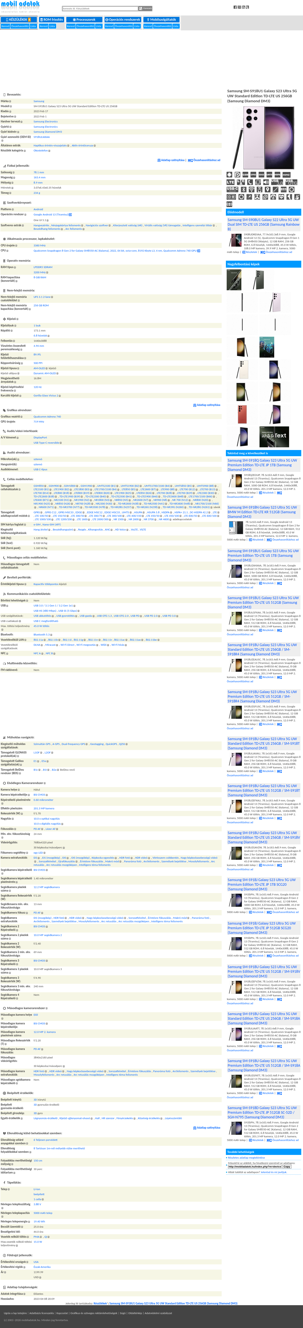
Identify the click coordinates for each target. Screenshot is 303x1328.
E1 (35, 761)
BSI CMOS (39, 794)
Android (38, 209)
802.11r (107, 639)
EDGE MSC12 (95, 512)
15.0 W (38, 1241)
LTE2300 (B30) (205, 493)
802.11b (53, 639)
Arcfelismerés (151, 861)
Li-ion (37, 1189)
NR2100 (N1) (61, 500)
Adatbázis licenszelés (41, 1313)
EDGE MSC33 (112, 512)
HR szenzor (108, 1118)
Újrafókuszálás (66, 861)
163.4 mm (40, 177)
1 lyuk (37, 325)
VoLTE (134, 529)
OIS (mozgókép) (80, 857)
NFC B (49, 653)
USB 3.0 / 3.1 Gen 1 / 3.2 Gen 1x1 (53, 605)
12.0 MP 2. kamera (45, 1032)
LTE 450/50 (152, 516)
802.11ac (119, 639)
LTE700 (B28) (164, 493)
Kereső (6, 26)
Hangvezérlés (41, 225)
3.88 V (37, 1204)
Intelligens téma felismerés (95, 865)
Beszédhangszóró (63, 529)
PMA (36, 1236)
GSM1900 (86, 486)
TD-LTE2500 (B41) (121, 496)
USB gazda (86, 615)
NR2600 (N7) (140, 500)
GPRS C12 (50, 512)
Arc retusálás (108, 921)
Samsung (39, 101)
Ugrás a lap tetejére (15, 1313)
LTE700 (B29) (184, 493)
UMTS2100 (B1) (106, 486)
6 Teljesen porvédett (46, 1140)
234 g (37, 193)
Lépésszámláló (173, 1118)
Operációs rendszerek (123, 19)
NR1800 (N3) (101, 500)
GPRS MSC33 (65, 512)
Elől (36, 1014)
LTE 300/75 (95, 516)
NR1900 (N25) (42, 503)
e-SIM (37, 524)
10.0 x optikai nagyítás (47, 818)
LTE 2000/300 (100, 519)
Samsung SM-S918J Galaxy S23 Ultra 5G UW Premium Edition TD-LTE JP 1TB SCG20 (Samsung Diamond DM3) (262, 884)
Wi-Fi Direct (67, 644)
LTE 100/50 (41, 516)
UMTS (125, 512)
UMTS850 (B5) (183, 486)
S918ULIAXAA (42, 137)
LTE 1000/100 (43, 519)
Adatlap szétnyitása (171, 160)
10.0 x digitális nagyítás (47, 823)
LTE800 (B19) (81, 493)
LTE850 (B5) (128, 489)
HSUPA (138, 512)
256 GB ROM (41, 305)
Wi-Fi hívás (117, 644)
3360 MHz (40, 245)
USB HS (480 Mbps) (45, 610)
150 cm (38, 1160)
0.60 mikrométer (43, 800)
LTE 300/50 (77, 516)
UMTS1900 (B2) (130, 486)
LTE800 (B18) (61, 493)
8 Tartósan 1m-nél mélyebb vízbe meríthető (59, 1148)
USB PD (135, 615)
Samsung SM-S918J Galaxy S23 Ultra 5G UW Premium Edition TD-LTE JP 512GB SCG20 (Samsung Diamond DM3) (262, 928)
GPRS (37, 512)
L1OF (37, 752)
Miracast (50, 644)
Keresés (145, 8)
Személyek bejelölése (173, 861)
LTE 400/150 (134, 516)
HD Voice (120, 529)
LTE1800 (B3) (81, 489)
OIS (64, 857)
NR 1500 (119, 519)
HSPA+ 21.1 (181, 512)
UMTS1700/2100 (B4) (157, 486)
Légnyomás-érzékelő (45, 1118)
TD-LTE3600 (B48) (173, 496)
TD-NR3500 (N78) (95, 507)
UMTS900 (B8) (205, 486)
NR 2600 (134, 519)
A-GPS (56, 744)
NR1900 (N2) (81, 500)
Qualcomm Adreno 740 (47, 416)
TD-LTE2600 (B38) (44, 496)
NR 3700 (149, 519)
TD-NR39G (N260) (173, 507)
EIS (35, 857)
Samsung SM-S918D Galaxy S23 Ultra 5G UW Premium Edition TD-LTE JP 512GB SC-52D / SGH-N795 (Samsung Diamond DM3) (262, 1112)
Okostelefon (41, 150)
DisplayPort (40, 437)
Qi (45, 1236)
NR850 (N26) (62, 503)
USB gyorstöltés (65, 615)
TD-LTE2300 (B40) (95, 496)
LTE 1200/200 (64, 519)
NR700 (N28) (83, 503)
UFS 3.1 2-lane (42, 297)
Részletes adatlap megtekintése (246, 1157)
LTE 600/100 (209, 516)
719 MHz (39, 421)
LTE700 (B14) (41, 493)
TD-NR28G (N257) (121, 507)
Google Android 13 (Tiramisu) (51, 214)
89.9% (37, 354)
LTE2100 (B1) (41, 489)
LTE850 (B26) (144, 493)
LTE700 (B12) (187, 489)
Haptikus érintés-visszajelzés (50, 145)
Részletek (249, 252)
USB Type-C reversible (46, 442)
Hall (97, 1118)
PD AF (37, 829)
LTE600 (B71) (41, 500)
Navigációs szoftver (97, 225)
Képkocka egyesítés (103, 857)
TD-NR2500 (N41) (154, 503)
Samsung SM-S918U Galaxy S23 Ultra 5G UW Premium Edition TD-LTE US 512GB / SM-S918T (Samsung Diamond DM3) (264, 790)
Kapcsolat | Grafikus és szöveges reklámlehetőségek (87, 1313)
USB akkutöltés (42, 615)
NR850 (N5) (121, 500)
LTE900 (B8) (168, 489)
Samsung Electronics (46, 121)
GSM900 (54, 486)
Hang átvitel (41, 529)
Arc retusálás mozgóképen (61, 865)
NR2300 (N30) (104, 503)
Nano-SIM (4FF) (52, 524)
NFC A (37, 653)
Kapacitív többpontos (46, 584)
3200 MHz (40, 272)
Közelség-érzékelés (149, 1118)
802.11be (151, 639)
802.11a (38, 639)
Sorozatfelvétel (47, 861)
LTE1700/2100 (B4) (105, 489)
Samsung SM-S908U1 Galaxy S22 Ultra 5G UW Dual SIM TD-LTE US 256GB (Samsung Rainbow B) (264, 224)
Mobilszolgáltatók (162, 19)
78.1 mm (39, 172)
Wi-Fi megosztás (86, 644)
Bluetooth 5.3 (42, 634)
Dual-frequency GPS (73, 744)
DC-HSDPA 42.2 (199, 512)
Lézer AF (50, 829)
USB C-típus (40, 469)
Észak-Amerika (42, 1267)
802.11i (67, 639)
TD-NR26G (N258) (147, 507)
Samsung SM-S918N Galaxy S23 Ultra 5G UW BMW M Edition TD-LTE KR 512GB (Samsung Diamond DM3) (262, 512)
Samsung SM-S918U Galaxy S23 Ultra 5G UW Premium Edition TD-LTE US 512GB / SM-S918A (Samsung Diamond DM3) (264, 1065)
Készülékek (19, 19)
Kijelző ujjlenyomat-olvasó (75, 1118)
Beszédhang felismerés (47, 229)
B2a (54, 769)
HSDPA (165, 512)
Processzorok (84, 19)
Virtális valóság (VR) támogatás (162, 225)
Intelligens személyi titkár (197, 225)
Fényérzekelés (125, 1118)
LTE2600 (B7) (148, 489)
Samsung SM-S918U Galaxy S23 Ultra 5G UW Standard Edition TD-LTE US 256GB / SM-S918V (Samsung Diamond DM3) (264, 837)
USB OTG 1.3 (104, 615)
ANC (107, 529)
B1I (45, 769)
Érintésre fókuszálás (91, 861)
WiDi (103, 644)
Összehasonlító (20, 26)
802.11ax (135, 639)
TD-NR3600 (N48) (179, 503)
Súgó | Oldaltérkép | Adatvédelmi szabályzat (146, 1313)
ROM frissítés (52, 19)
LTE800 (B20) (102, 493)
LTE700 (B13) (207, 489)
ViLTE (143, 529)
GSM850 (39, 486)
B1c (36, 769)
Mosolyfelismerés (198, 861)
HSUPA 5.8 (153, 512)
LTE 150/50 (59, 516)
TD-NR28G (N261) (199, 507)
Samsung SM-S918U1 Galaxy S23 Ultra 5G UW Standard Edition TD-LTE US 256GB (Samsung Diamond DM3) (173, 1303)
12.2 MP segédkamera (47, 887)
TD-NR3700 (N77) (69, 507)
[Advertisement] (151, 59)
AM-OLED (39, 368)
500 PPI (38, 363)
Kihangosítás (95, 529)
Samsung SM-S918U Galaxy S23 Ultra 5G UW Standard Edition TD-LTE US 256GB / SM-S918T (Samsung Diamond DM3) (264, 743)
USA (36, 1262)
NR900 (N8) (160, 500)
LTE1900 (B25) (123, 493)
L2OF (48, 752)
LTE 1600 (82, 519)
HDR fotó (124, 857)
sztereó (38, 459)
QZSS (122, 744)
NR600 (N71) (46, 507)
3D (35, 1099)
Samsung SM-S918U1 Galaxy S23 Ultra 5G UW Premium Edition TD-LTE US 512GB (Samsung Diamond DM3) (263, 602)
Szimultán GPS (42, 744)
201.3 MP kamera (44, 808)
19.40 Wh (39, 1221)
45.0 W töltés (41, 626)
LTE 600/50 (190, 516)
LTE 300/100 (114, 516)
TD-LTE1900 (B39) (70, 496)
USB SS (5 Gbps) (67, 610)
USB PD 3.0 (169, 615)
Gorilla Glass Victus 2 (46, 395)
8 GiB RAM (40, 277)
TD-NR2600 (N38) (128, 503)
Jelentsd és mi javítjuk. (274, 1172)
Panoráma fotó (132, 861)
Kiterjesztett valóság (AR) (127, 225)
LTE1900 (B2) (61, 489)
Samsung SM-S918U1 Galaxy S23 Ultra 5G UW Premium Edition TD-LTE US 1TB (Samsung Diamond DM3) (263, 555)
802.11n (93, 639)
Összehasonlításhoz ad (204, 160)
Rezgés (82, 529)
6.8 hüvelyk (40, 335)
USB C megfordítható (46, 621)
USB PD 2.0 (150, 615)
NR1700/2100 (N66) (207, 503)
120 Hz (38, 387)
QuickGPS (111, 744)
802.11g (78, 639)
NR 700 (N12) (180, 500)
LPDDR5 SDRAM (43, 267)
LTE (215, 512)
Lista (34, 26)
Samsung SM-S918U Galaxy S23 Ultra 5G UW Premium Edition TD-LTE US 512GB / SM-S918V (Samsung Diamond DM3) (264, 971)
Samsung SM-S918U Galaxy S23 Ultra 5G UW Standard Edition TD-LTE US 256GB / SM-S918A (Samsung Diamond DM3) (264, 1018)
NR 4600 (164, 519)
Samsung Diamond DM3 (48, 131)
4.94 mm (39, 346)
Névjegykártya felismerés (66, 225)
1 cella (37, 1199)
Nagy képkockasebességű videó (199, 857)
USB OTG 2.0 (121, 615)
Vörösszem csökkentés (165, 857)
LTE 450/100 (171, 516)
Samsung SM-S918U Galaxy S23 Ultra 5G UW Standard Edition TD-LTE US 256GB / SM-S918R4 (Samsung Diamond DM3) (262, 649)
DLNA (37, 644)
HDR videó (141, 857)
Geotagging (97, 744)
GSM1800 (70, 486)
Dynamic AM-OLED (45, 373)
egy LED (38, 852)
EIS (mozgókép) (51, 857)
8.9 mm (38, 182)
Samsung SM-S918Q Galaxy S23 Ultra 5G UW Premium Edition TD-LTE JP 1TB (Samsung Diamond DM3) (262, 465)
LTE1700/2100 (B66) (200, 496)
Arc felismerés (73, 229)
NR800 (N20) (200, 500)
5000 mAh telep (43, 1213)
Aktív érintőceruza (82, 145)
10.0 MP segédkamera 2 (48, 935)
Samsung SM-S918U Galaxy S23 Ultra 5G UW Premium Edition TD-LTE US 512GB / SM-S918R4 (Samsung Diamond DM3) (262, 696)
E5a (44, 761)
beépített (39, 1194)
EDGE (79, 512)
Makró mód (112, 861)
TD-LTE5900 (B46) (147, 496)
